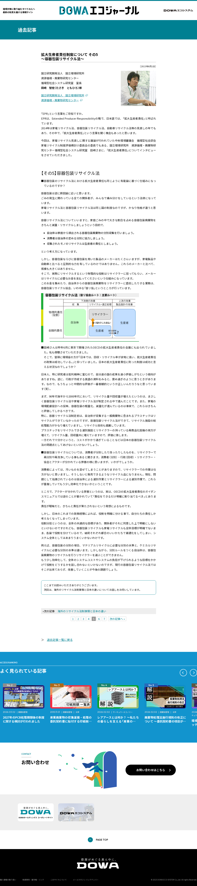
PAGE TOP (102, 839)
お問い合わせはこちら (150, 770)
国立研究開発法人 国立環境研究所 (62, 95)
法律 (124, 712)
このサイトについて (58, 879)
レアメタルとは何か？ (17, 717)
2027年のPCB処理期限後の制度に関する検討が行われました (71, 719)
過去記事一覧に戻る (60, 640)
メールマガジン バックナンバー (85, 879)
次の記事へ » (117, 619)
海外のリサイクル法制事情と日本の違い (82, 611)
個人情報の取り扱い (8, 879)
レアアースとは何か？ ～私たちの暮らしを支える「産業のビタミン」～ (165, 721)
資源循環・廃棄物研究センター (60, 100)
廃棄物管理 (70, 712)
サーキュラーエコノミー (28, 712)
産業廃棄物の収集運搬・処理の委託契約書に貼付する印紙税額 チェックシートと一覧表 (119, 721)
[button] (183, 672)
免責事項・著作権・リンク (33, 879)
